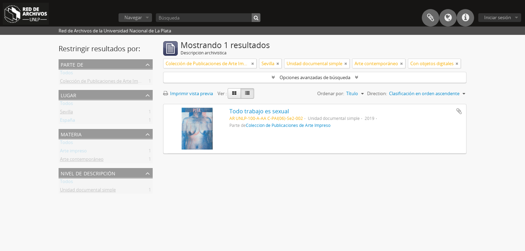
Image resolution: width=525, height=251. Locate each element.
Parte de (72, 64)
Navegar (133, 17)
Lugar (68, 94)
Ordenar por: (330, 93)
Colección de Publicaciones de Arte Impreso (105, 82)
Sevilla (66, 113)
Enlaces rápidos (465, 17)
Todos (66, 74)
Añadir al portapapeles (459, 111)
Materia (71, 133)
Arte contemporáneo (82, 160)
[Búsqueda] (208, 17)
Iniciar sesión (497, 17)
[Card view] (234, 93)
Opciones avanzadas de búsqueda (315, 77)
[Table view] (247, 93)
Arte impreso (73, 152)
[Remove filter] (252, 63)
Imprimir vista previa (188, 93)
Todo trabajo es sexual (259, 111)
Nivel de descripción (88, 172)
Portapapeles (430, 17)
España (67, 121)
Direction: (377, 93)
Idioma (448, 17)
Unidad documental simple (88, 191)
